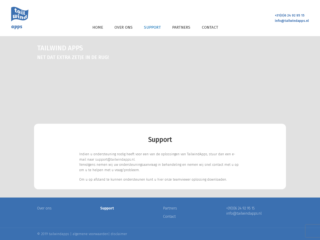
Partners (170, 208)
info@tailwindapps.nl (292, 21)
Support (107, 208)
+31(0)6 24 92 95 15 (290, 15)
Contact (169, 216)
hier (160, 179)
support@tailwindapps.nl (115, 159)
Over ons (44, 208)
